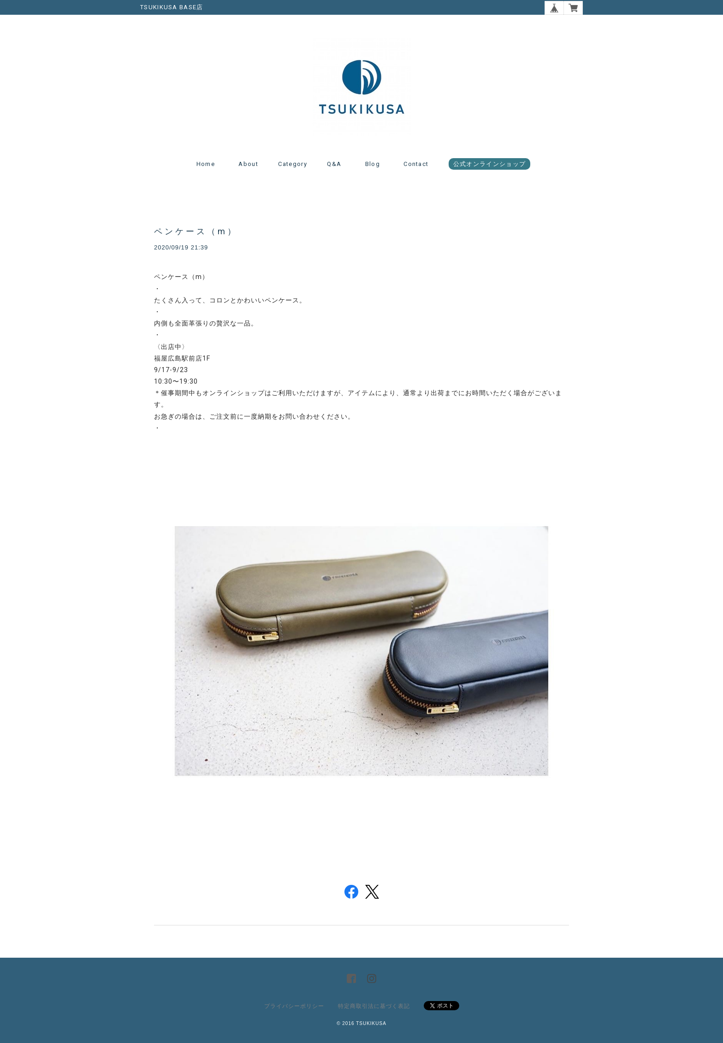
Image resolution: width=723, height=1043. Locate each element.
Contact (415, 163)
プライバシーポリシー (294, 1006)
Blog (372, 163)
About (248, 163)
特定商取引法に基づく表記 (374, 1006)
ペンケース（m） (196, 231)
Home (205, 163)
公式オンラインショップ (489, 163)
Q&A (334, 163)
